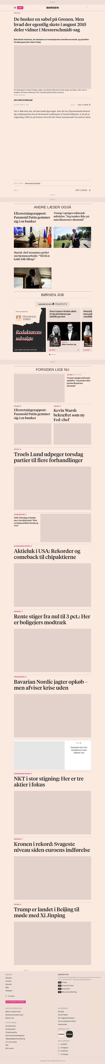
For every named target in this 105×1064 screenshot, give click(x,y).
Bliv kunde (9, 1048)
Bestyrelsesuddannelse (14, 1015)
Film (77, 743)
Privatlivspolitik (11, 1032)
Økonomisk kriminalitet (32, 183)
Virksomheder (19, 515)
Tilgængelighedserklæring (15, 1039)
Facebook (63, 1051)
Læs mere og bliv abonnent (82, 979)
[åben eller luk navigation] (15, 7)
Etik (7, 1045)
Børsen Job (10, 1018)
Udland (69, 375)
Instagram (63, 1048)
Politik (17, 13)
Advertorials (62, 1024)
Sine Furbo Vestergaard (23, 100)
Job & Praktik (63, 1015)
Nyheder (9, 978)
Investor (8, 981)
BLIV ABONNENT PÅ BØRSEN (16, 1002)
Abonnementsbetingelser (15, 1035)
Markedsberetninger (22, 546)
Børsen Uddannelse (13, 1012)
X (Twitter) (63, 1054)
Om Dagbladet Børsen (66, 1018)
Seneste (9, 984)
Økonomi (17, 611)
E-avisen (11, 996)
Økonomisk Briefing (67, 992)
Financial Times (66, 986)
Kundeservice (11, 1026)
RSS (7, 987)
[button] (88, 8)
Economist (64, 989)
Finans (62, 982)
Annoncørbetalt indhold (67, 1021)
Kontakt (61, 1012)
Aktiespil (9, 991)
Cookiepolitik (10, 1029)
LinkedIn (62, 1044)
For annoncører (11, 1042)
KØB (20, 7)
